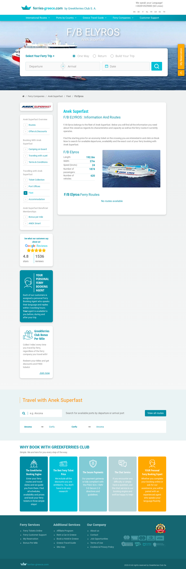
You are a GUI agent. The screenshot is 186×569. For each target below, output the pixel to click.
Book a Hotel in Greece (68, 538)
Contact (94, 535)
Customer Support (149, 17)
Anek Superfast (55, 96)
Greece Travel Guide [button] (95, 17)
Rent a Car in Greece (66, 535)
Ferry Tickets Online (32, 530)
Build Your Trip (125, 56)
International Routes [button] (38, 17)
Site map (61, 547)
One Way (83, 56)
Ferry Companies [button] (123, 17)
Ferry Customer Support (35, 535)
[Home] (23, 96)
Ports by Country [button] (66, 17)
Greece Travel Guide (66, 543)
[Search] (156, 66)
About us (94, 530)
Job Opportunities (99, 538)
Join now (44, 373)
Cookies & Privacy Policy (102, 547)
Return (102, 56)
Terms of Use (96, 543)
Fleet (68, 96)
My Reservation (30, 538)
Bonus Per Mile (30, 543)
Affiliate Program (65, 530)
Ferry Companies (36, 96)
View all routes (155, 413)
